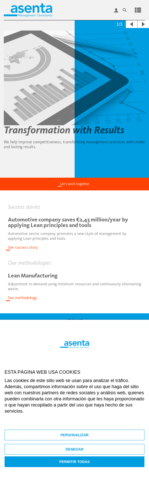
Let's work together (74, 184)
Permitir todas (74, 462)
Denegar (74, 449)
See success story (23, 247)
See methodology (22, 297)
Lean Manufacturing (33, 275)
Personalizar (74, 435)
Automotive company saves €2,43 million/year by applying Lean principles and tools (68, 222)
